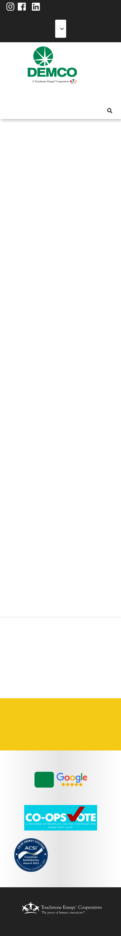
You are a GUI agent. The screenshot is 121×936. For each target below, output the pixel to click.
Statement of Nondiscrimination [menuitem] (19, 732)
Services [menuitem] (33, 95)
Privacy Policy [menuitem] (86, 716)
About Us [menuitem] (10, 95)
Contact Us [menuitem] (41, 716)
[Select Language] (60, 29)
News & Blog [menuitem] (78, 95)
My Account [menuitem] (21, 95)
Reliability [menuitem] (56, 95)
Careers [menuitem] (19, 716)
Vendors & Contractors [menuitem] (41, 732)
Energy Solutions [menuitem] (45, 95)
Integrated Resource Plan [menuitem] (64, 716)
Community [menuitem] (68, 95)
